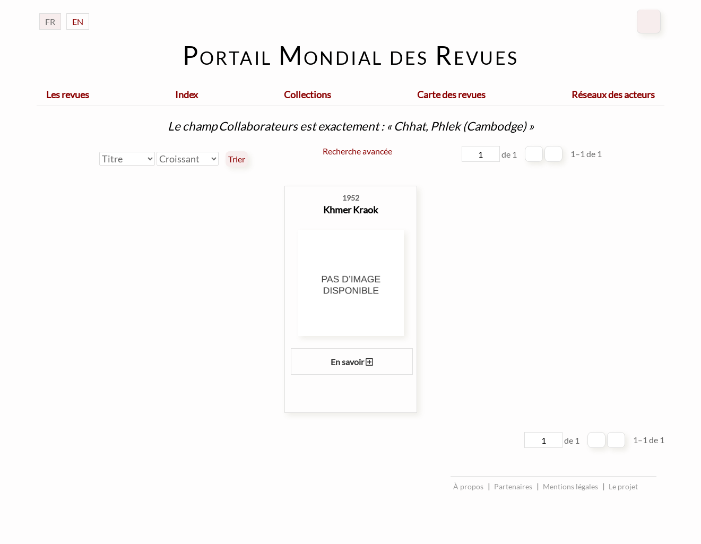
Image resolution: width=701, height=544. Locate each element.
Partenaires (513, 486)
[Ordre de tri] (188, 159)
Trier (236, 159)
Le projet (623, 486)
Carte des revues (451, 94)
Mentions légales (570, 486)
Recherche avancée (357, 151)
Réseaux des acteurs (613, 94)
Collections (307, 94)
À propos (468, 486)
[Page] (481, 154)
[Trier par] (127, 159)
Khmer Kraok (350, 209)
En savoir (352, 362)
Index (186, 94)
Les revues (67, 94)
